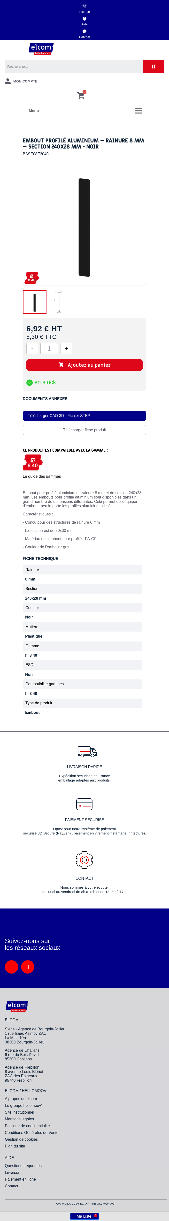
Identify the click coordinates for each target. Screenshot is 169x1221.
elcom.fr (84, 12)
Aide (84, 24)
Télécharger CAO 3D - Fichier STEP (59, 416)
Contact (84, 37)
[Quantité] (49, 348)
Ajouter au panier (84, 365)
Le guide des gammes (42, 476)
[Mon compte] (21, 81)
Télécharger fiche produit (84, 430)
